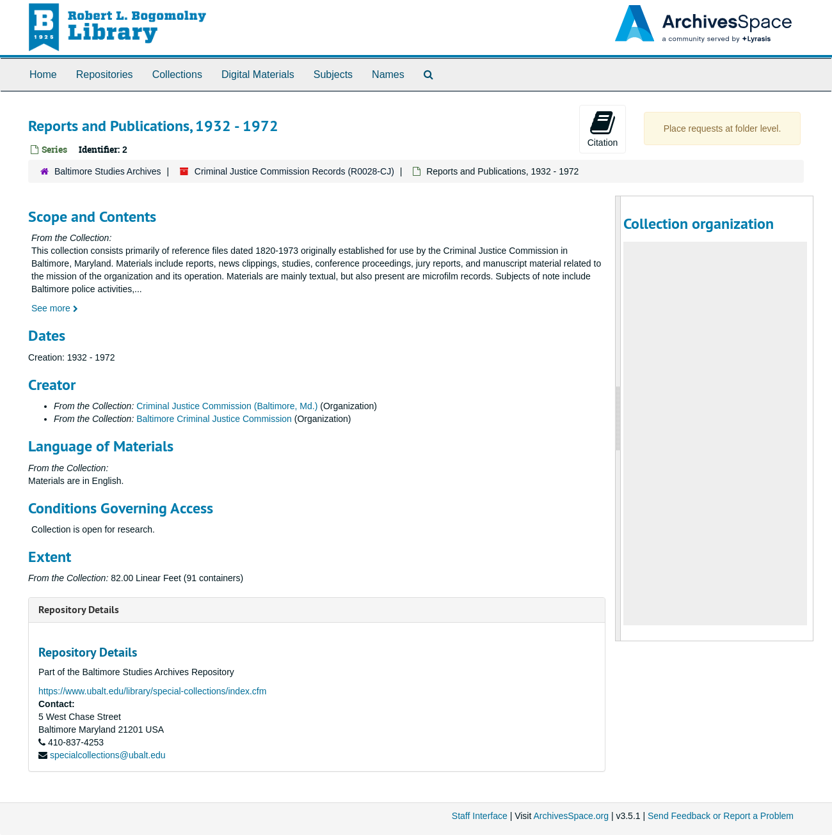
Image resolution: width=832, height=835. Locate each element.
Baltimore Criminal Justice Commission (214, 419)
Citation (603, 128)
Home (43, 74)
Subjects (333, 74)
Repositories (104, 74)
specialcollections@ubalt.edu (108, 755)
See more (54, 308)
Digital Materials (257, 74)
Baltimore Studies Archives (107, 171)
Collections (177, 74)
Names (388, 74)
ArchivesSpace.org (571, 816)
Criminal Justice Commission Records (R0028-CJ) (294, 171)
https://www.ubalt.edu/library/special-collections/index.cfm (152, 691)
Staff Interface (480, 816)
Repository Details (78, 609)
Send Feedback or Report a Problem (721, 816)
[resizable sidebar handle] (618, 418)
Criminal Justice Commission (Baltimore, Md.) (226, 406)
